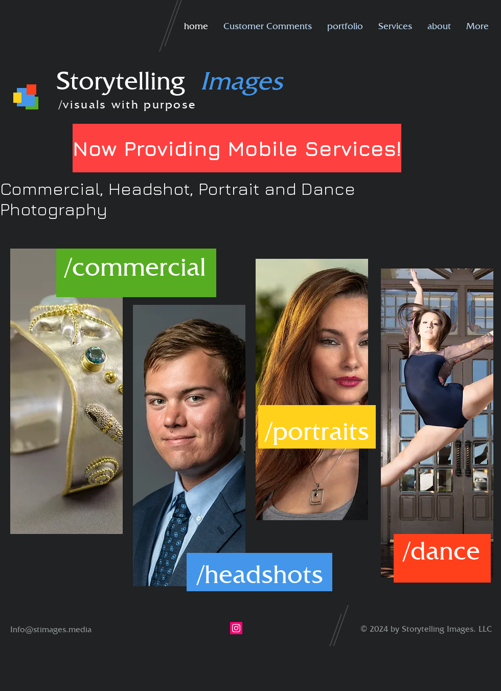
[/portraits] (317, 431)
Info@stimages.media (51, 629)
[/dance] (442, 550)
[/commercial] (135, 266)
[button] (345, 26)
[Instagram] (236, 628)
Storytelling (128, 80)
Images (241, 80)
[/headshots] (260, 574)
